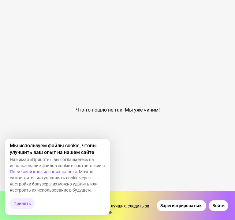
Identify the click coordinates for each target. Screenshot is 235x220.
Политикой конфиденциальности (43, 171)
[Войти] (218, 205)
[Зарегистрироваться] (181, 205)
